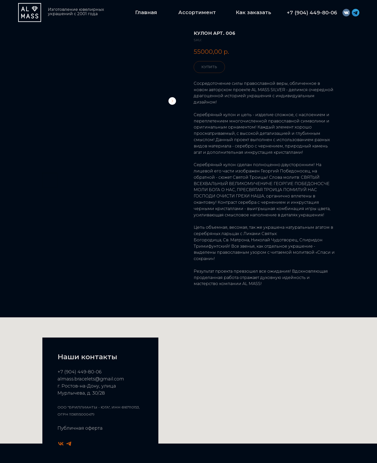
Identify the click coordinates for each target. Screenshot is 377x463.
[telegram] (69, 444)
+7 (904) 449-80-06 (79, 372)
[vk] (61, 444)
